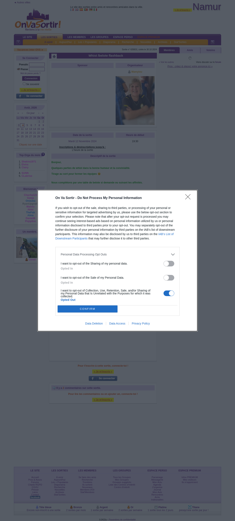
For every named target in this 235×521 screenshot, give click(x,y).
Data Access (117, 323)
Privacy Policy (141, 323)
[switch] (169, 263)
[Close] (189, 198)
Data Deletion (94, 323)
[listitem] (117, 254)
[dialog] (117, 260)
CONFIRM (87, 308)
